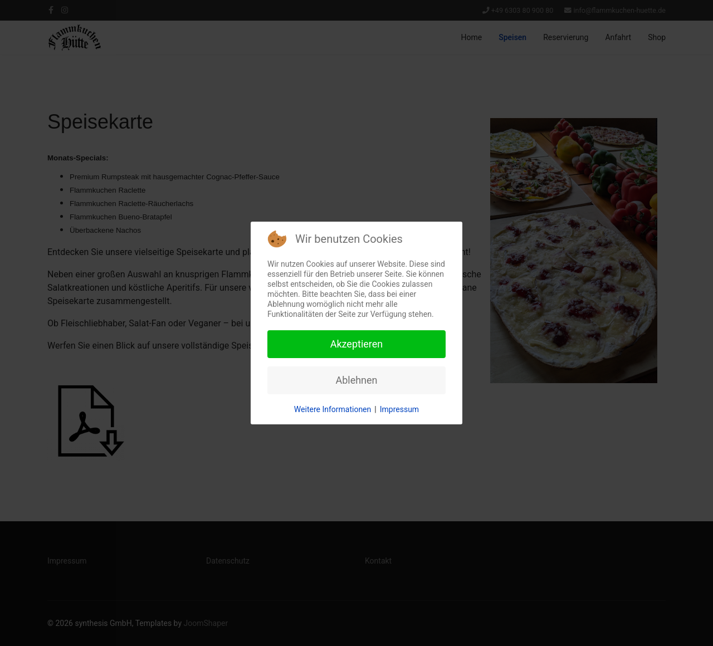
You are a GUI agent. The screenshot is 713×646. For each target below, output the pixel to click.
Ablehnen (356, 380)
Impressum (399, 409)
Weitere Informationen (332, 409)
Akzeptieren (356, 344)
